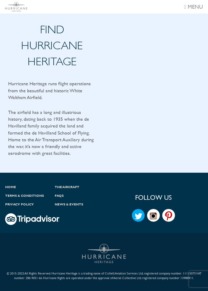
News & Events (69, 204)
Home (10, 187)
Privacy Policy (19, 204)
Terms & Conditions (24, 196)
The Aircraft (67, 187)
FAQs (59, 196)
